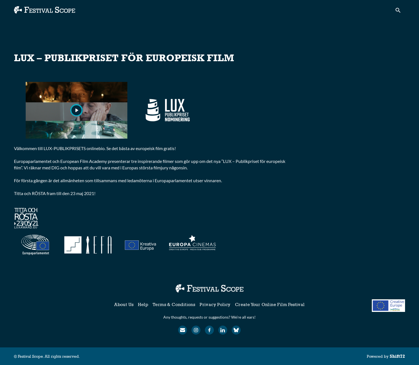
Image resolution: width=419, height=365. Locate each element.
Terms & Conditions (174, 304)
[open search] (400, 12)
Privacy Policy (215, 304)
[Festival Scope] (209, 288)
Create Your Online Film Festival (270, 304)
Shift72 (397, 356)
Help (143, 304)
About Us (123, 304)
